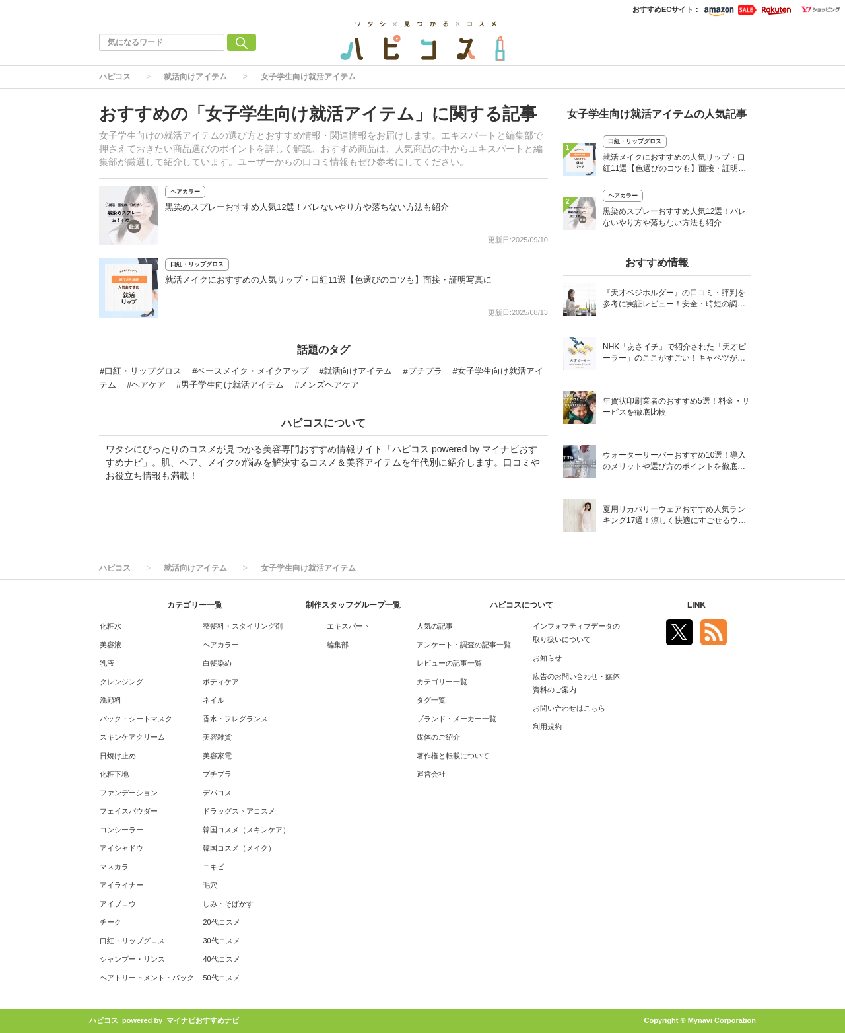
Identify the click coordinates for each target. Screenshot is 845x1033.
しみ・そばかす (228, 904)
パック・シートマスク (136, 719)
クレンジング (121, 682)
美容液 (110, 645)
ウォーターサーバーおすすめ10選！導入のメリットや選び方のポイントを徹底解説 (674, 462)
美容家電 (217, 756)
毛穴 (210, 885)
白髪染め (217, 663)
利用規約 (547, 726)
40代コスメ (221, 959)
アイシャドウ (121, 848)
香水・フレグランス (235, 719)
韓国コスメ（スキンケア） (246, 830)
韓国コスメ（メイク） (239, 848)
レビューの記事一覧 (449, 663)
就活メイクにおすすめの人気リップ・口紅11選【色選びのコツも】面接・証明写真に (328, 280)
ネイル (213, 700)
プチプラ (217, 774)
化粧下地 (114, 774)
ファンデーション (129, 793)
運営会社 (431, 774)
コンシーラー (121, 830)
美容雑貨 (217, 737)
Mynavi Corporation (722, 1020)
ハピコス (115, 76)
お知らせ (547, 658)
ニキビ (213, 867)
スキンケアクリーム (132, 737)
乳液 (107, 663)
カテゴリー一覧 (442, 682)
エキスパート (348, 626)
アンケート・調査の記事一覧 (464, 645)
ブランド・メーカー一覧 (456, 719)
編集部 (338, 645)
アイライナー (121, 885)
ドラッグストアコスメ (239, 811)
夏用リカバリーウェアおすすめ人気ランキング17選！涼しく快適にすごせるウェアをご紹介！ (674, 516)
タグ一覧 (431, 700)
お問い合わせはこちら (569, 708)
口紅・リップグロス (197, 264)
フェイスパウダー (129, 811)
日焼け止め (118, 756)
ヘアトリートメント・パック (147, 977)
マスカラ (114, 867)
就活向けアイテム (195, 76)
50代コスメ (221, 977)
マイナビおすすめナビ (202, 1020)
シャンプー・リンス (132, 959)
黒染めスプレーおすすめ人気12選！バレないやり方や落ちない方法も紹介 (307, 207)
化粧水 (110, 626)
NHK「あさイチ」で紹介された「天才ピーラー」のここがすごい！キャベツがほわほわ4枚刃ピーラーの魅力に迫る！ (674, 353)
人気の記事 (435, 626)
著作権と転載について (453, 756)
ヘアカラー (185, 191)
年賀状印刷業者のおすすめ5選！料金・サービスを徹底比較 (676, 406)
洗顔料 (110, 700)
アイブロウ (118, 904)
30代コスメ (221, 940)
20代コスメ (221, 922)
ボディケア (221, 682)
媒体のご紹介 (438, 737)
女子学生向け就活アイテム (308, 76)
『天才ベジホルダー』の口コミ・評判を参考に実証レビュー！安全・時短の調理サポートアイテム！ (674, 299)
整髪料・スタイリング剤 (243, 626)
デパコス (217, 793)
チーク (110, 922)
